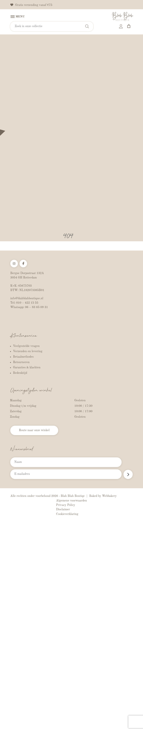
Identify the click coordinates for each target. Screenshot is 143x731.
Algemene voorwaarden (71, 500)
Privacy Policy (65, 505)
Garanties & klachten (27, 367)
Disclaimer (63, 509)
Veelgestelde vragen (26, 346)
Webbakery (109, 496)
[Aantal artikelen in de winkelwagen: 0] (129, 26)
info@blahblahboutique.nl (26, 298)
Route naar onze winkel (34, 430)
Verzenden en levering (27, 351)
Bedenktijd (20, 372)
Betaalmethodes (23, 356)
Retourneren (21, 362)
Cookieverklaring (67, 514)
